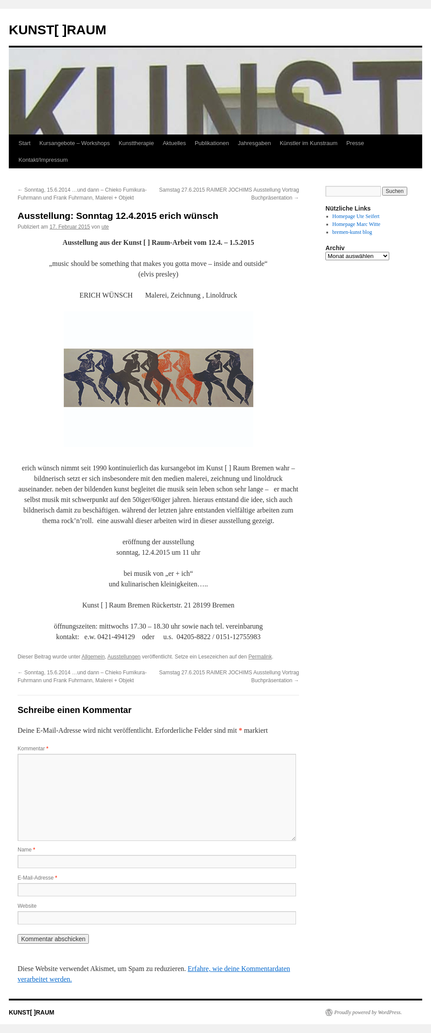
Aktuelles (174, 143)
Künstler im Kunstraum (309, 143)
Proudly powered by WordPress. (368, 1012)
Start (24, 143)
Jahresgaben (254, 143)
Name (26, 850)
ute (105, 227)
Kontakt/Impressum (43, 159)
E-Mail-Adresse (37, 878)
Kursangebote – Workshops (74, 143)
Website (27, 906)
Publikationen (212, 143)
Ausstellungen (123, 657)
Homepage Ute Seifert (356, 216)
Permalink (260, 657)
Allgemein (93, 657)
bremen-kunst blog (352, 232)
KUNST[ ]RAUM (57, 29)
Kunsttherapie (136, 143)
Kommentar (33, 749)
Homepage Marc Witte (356, 224)
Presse (355, 143)
